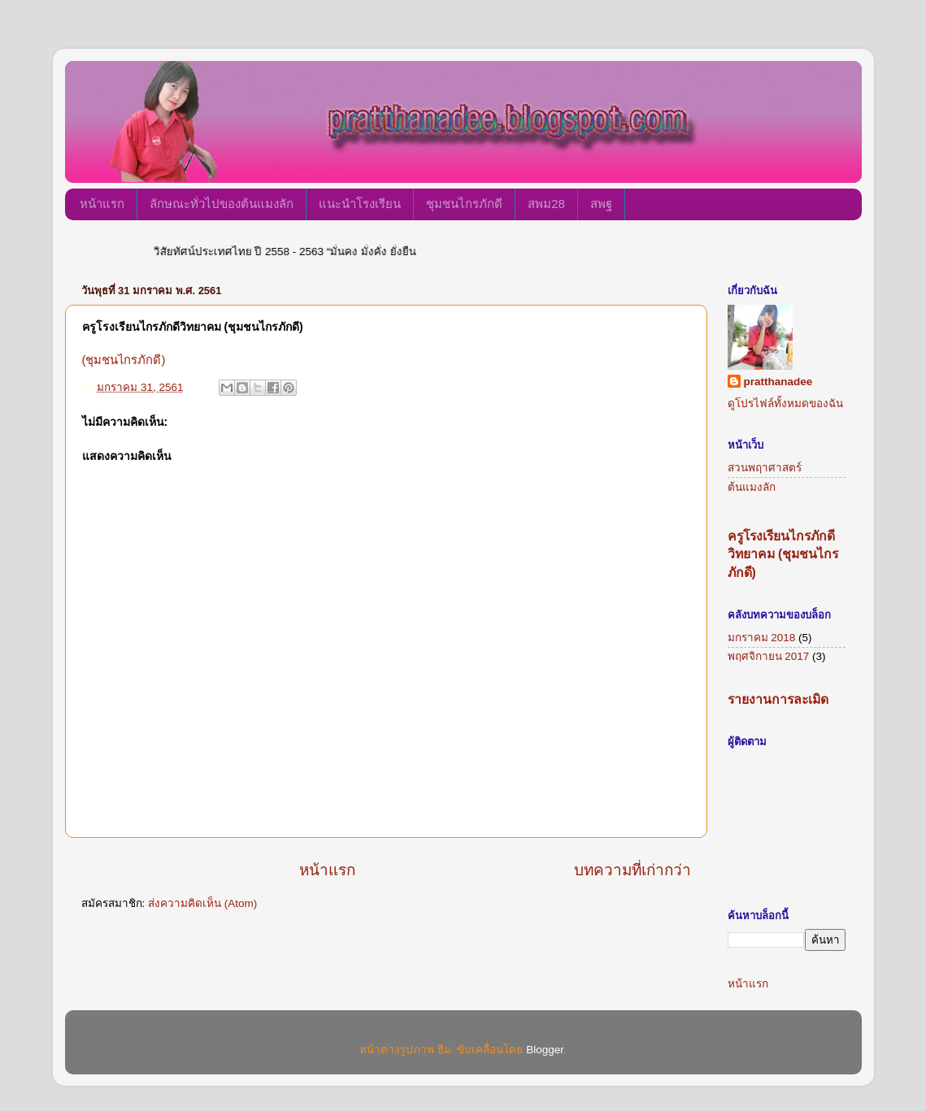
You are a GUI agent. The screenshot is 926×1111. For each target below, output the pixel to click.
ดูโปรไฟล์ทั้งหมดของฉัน (785, 403)
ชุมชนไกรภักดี (464, 203)
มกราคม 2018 (762, 637)
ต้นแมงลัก (752, 487)
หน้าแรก (102, 203)
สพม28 (546, 203)
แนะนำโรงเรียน (360, 203)
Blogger (544, 1050)
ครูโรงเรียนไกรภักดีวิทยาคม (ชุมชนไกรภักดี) (783, 554)
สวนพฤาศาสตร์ (765, 468)
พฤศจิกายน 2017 (769, 656)
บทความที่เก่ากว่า (632, 870)
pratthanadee (778, 381)
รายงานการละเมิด (778, 699)
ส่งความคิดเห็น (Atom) (202, 903)
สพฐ (601, 203)
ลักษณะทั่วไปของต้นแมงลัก (221, 203)
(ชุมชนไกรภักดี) (124, 360)
